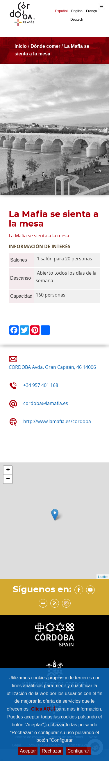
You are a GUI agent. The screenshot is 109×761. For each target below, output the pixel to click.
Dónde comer (45, 46)
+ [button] (8, 470)
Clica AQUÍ (43, 708)
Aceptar (28, 750)
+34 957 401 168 (40, 385)
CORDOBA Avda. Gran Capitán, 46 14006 (52, 367)
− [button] (8, 479)
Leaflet (103, 576)
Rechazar (51, 750)
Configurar (78, 750)
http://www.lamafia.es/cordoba (57, 421)
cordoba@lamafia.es (45, 403)
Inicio (21, 46)
